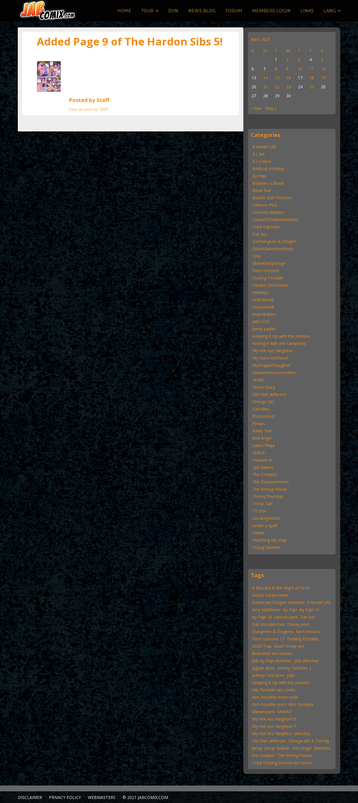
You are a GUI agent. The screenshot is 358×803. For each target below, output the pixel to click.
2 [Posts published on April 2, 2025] (287, 59)
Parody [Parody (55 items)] (322, 741)
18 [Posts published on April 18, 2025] (311, 77)
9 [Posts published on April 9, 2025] (287, 68)
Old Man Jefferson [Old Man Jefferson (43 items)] (269, 741)
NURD (258, 380)
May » (271, 108)
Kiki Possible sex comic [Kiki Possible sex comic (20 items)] (274, 690)
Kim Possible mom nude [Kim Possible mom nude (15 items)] (275, 697)
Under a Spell (264, 525)
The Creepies (264, 474)
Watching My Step (269, 540)
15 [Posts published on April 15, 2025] (277, 77)
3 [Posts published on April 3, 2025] (299, 59)
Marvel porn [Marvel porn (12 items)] (263, 711)
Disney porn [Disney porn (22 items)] (298, 624)
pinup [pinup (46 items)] (257, 748)
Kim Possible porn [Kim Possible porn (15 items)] (269, 704)
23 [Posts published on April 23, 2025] (288, 86)
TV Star (259, 511)
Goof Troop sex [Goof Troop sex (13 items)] (289, 646)
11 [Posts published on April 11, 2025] (311, 68)
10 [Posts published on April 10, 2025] (300, 68)
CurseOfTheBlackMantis (275, 219)
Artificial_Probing (268, 168)
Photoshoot (263, 416)
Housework (263, 307)
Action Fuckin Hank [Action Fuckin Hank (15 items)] (270, 595)
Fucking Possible (268, 278)
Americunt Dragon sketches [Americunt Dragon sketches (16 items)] (278, 602)
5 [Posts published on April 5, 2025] (322, 59)
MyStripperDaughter (271, 365)
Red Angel (261, 438)
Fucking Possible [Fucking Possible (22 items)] (302, 639)
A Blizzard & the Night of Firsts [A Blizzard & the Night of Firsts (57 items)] (281, 588)
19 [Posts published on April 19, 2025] (323, 77)
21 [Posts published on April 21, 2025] (265, 86)
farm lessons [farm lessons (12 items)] (308, 631)
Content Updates (268, 212)
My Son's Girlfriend (270, 358)
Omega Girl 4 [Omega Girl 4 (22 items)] (301, 741)
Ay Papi (259, 176)
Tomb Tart (262, 503)
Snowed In (262, 460)
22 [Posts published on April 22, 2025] (277, 86)
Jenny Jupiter (264, 329)
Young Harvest (266, 547)
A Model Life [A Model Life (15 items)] (319, 602)
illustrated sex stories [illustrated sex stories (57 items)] (272, 653)
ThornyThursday (267, 496)
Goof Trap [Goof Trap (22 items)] (262, 646)
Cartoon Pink (264, 205)
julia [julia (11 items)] (290, 675)
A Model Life (264, 146)
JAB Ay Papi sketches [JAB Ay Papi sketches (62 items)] (272, 660)
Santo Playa (263, 445)
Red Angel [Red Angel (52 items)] (301, 748)
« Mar (256, 108)
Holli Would (263, 299)
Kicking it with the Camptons (279, 343)
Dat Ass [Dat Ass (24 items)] (307, 617)
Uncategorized (266, 518)
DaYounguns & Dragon (274, 241)
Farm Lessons (265, 270)
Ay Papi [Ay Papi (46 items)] (290, 609)
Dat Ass (259, 234)
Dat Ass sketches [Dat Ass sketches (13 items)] (268, 624)
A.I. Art (258, 154)
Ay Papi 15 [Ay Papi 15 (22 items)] (309, 609)
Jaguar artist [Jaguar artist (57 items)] (263, 668)
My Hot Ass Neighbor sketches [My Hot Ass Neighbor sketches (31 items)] (281, 733)
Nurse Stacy (263, 387)
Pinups (258, 423)
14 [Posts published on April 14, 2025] (265, 77)
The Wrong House (269, 489)
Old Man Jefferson (269, 394)
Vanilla (258, 533)
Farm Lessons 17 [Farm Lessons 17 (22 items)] (268, 639)
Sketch (258, 452)
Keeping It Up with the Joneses (281, 336)
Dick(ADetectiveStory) (273, 248)
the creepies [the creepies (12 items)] (263, 755)
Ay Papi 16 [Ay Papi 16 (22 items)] (262, 617)
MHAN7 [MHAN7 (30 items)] (284, 711)
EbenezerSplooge (268, 263)
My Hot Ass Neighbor (272, 350)
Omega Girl (263, 401)
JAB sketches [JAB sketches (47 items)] (306, 660)
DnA (256, 256)
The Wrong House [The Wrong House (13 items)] (294, 755)
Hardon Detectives (270, 285)
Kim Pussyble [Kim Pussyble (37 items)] (301, 704)
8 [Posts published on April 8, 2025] (276, 68)
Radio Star (262, 431)
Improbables (264, 314)
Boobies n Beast (268, 183)
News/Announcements (274, 372)
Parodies (260, 409)
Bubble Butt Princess (272, 197)
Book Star (261, 190)
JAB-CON (261, 321)
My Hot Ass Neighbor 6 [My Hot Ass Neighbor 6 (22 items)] (274, 719)
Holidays (260, 292)
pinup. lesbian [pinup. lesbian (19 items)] (277, 748)
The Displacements (270, 482)
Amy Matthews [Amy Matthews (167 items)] (266, 609)
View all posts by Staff (88, 109)
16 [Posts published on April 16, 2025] (288, 77)
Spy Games (263, 467)
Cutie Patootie (266, 227)
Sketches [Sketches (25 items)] (322, 748)
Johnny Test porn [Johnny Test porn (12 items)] (268, 675)
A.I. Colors (261, 161)
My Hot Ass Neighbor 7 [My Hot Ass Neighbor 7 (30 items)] (274, 726)
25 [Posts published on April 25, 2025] (311, 86)
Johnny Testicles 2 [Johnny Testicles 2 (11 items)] (294, 668)
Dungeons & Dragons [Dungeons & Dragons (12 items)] (273, 631)
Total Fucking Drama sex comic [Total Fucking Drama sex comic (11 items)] (282, 762)
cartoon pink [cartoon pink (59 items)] (286, 617)
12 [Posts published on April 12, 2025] (323, 68)
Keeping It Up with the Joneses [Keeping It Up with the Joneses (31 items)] (281, 682)
